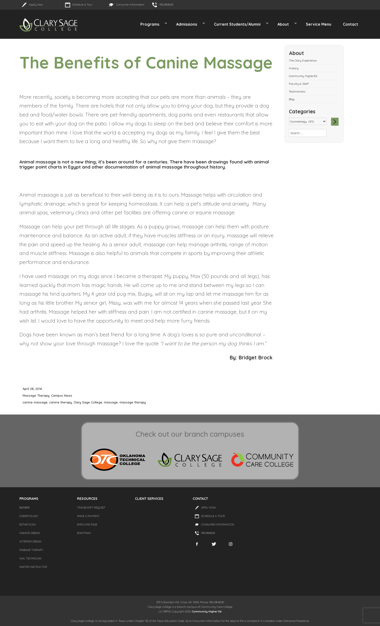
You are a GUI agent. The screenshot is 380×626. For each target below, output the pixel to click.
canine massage (35, 402)
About (283, 24)
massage (111, 402)
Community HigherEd (303, 76)
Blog (291, 99)
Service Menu (318, 24)
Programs (149, 24)
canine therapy (60, 402)
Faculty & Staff (299, 83)
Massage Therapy (36, 395)
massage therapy (132, 402)
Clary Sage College (88, 402)
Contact (350, 24)
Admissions (186, 24)
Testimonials (297, 91)
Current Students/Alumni (237, 24)
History (294, 68)
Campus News (61, 395)
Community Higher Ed (207, 611)
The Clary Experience (303, 60)
